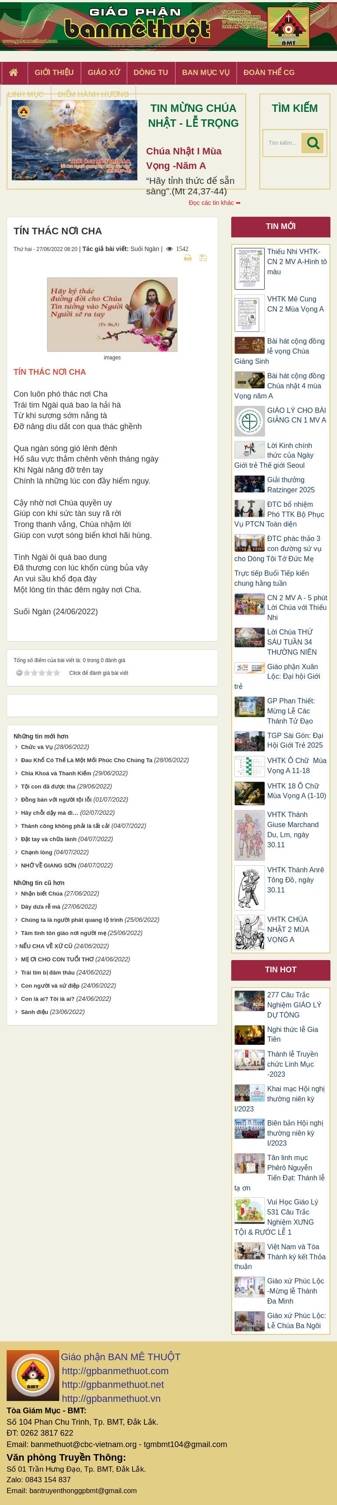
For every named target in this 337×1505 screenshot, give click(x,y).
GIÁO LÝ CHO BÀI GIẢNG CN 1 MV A (296, 415)
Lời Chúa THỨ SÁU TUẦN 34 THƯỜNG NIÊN (292, 642)
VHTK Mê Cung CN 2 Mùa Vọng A (295, 304)
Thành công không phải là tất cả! (65, 826)
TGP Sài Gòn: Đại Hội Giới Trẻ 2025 (295, 740)
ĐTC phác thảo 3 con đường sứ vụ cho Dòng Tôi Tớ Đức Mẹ (278, 549)
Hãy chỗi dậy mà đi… (50, 813)
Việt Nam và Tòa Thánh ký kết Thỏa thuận (280, 1257)
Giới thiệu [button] (54, 72)
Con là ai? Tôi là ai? (48, 999)
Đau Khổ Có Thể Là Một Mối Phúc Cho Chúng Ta (86, 760)
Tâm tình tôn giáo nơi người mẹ (63, 933)
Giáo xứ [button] (104, 72)
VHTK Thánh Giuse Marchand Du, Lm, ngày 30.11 (293, 830)
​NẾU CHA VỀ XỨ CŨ (45, 946)
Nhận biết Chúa (42, 893)
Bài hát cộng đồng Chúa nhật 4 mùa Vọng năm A (279, 386)
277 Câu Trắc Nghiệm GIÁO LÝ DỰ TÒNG (294, 1005)
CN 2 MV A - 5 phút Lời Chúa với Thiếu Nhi (297, 608)
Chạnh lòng (36, 852)
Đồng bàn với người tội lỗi (56, 799)
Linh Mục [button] (25, 94)
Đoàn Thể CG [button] (269, 72)
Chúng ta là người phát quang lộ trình (72, 920)
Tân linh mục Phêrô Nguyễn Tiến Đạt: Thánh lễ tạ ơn (279, 1173)
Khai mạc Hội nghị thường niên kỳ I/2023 (279, 1099)
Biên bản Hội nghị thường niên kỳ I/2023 (295, 1133)
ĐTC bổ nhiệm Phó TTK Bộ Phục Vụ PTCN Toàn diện (279, 514)
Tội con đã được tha (48, 786)
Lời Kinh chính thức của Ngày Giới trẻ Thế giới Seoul (273, 455)
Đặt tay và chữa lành (49, 839)
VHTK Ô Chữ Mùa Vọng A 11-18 (296, 765)
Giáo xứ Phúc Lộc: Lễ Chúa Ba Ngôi (296, 1320)
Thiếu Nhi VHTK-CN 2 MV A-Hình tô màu (297, 262)
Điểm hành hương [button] (93, 94)
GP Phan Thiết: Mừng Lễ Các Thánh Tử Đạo (291, 711)
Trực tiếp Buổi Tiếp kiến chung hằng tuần (271, 578)
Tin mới (281, 226)
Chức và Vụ (37, 747)
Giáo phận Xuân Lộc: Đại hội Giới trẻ (277, 677)
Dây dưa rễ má (41, 906)
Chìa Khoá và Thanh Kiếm (56, 773)
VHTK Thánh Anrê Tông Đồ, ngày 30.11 (295, 880)
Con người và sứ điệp (50, 985)
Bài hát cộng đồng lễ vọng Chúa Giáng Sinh (279, 351)
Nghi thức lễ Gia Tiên (292, 1034)
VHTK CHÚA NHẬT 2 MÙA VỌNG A (288, 929)
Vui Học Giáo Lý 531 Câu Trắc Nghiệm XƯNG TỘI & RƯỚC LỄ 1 (276, 1217)
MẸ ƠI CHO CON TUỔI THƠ (57, 959)
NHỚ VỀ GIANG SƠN (48, 865)
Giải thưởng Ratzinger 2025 (291, 485)
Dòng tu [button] (151, 72)
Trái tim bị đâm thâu (48, 972)
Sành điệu (34, 1012)
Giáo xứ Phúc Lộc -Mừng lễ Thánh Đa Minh (295, 1291)
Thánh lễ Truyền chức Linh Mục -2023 (292, 1064)
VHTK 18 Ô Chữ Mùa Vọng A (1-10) (296, 791)
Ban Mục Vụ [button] (205, 72)
